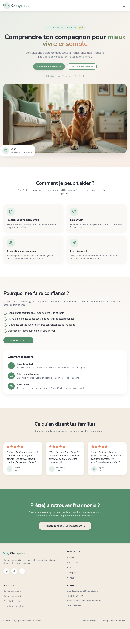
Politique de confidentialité (114, 620)
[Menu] (124, 6)
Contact (70, 577)
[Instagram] (6, 571)
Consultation (73, 562)
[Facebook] (14, 571)
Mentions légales (91, 620)
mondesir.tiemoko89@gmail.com (82, 591)
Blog (69, 567)
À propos (71, 572)
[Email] (22, 571)
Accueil (70, 557)
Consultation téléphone (14, 606)
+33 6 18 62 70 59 (75, 596)
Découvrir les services (82, 67)
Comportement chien (13, 596)
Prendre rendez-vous (49, 67)
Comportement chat (12, 591)
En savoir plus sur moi (18, 340)
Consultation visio (11, 601)
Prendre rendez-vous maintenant (65, 526)
